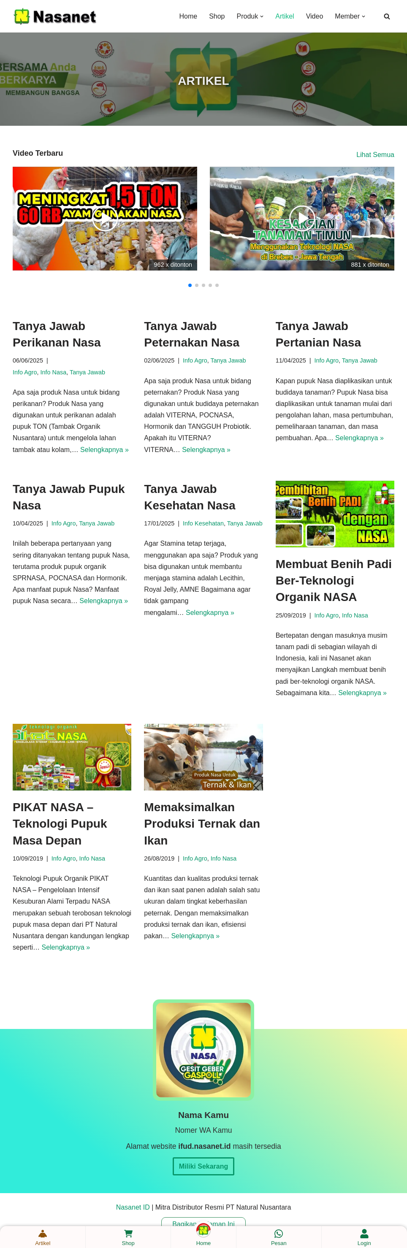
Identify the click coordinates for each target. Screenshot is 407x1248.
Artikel (284, 16)
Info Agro (25, 372)
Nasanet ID (133, 1207)
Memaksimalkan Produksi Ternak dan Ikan (202, 824)
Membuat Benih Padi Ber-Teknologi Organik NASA (334, 581)
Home (188, 16)
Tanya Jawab (87, 372)
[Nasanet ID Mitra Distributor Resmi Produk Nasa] (55, 16)
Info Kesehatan (203, 523)
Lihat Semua (375, 154)
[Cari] (387, 16)
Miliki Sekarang (203, 1166)
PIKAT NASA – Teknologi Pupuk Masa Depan (60, 824)
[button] (261, 16)
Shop (217, 16)
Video (314, 16)
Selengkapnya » (104, 449)
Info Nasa (54, 372)
